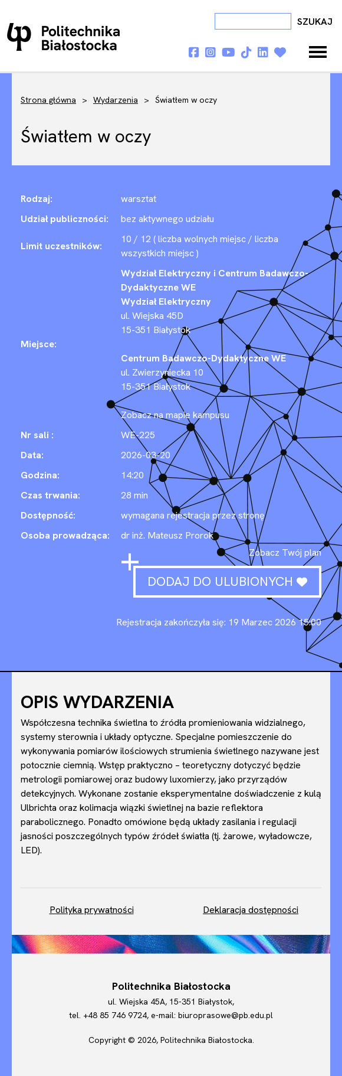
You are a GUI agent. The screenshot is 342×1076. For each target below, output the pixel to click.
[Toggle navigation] (317, 51)
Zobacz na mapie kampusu (175, 415)
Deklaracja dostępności (250, 910)
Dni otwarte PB (66, 36)
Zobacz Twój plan (285, 552)
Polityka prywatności (92, 910)
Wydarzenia (115, 99)
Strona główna (48, 99)
